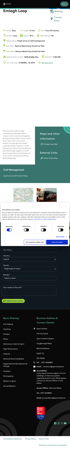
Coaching (7, 329)
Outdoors (6, 371)
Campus (6, 334)
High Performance (10, 349)
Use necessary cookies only (35, 242)
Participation (8, 376)
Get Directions (47, 63)
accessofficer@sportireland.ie (53, 398)
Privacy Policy (30, 439)
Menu (64, 4)
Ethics (5, 339)
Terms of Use (44, 439)
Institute (6, 354)
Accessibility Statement (12, 439)
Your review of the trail (12, 288)
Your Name (7, 250)
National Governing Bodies (13, 359)
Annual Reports (9, 386)
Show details (60, 236)
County (6, 265)
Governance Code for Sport (13, 344)
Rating (6, 275)
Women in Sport (9, 381)
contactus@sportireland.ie (53, 367)
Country (6, 256)
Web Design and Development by (53, 445)
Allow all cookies (57, 242)
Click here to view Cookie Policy (45, 219)
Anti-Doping (8, 324)
